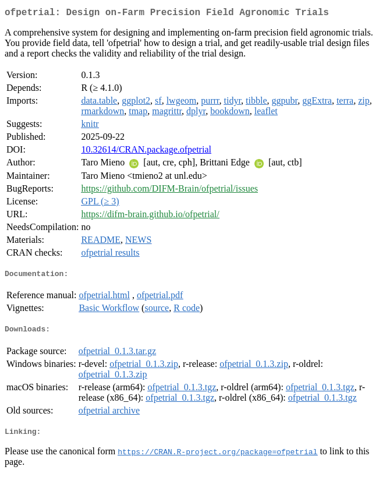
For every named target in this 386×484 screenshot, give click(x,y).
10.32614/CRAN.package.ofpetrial (146, 152)
